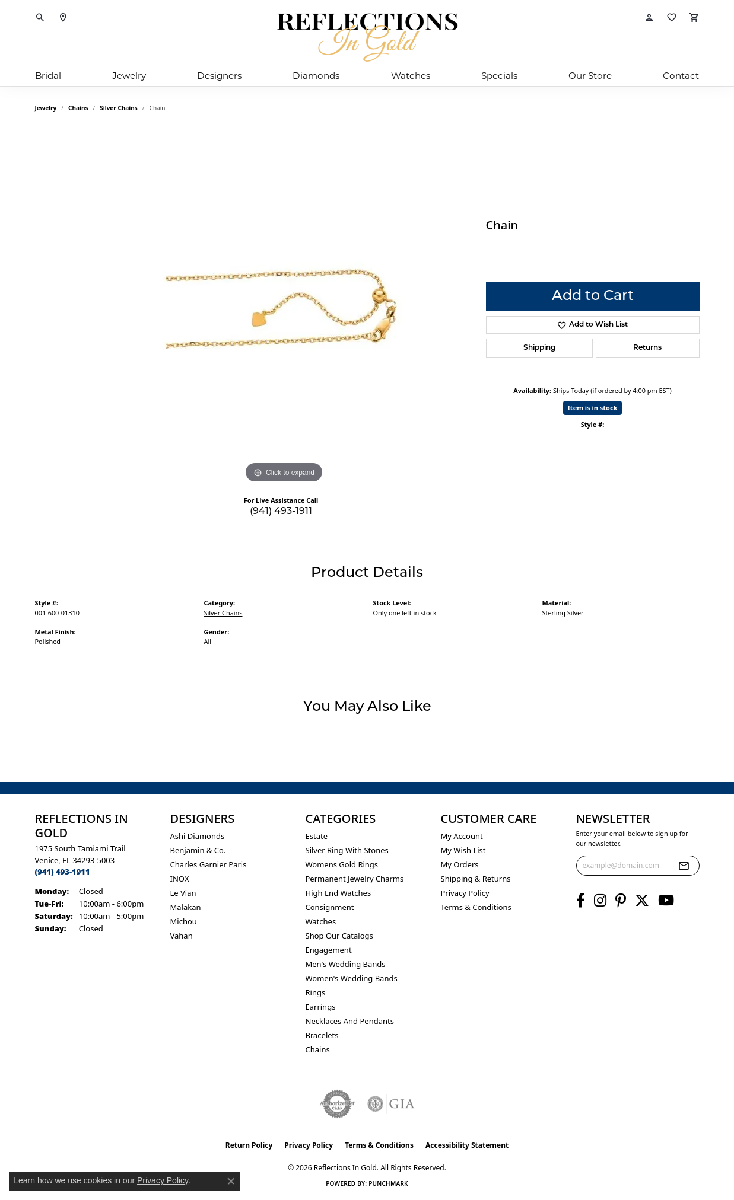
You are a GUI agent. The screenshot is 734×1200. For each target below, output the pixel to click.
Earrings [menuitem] (321, 1006)
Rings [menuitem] (316, 992)
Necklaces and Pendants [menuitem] (350, 1021)
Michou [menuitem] (183, 921)
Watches (410, 75)
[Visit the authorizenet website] (337, 1104)
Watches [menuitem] (321, 921)
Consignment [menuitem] (330, 907)
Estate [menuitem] (317, 836)
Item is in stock (593, 407)
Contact (681, 75)
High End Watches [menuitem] (338, 893)
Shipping (539, 348)
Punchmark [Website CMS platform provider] (388, 1183)
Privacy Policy (465, 893)
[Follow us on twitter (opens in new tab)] (642, 900)
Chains (78, 108)
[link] (63, 18)
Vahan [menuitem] (181, 935)
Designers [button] (219, 75)
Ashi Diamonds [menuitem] (197, 836)
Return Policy (249, 1145)
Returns (647, 348)
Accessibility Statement (467, 1145)
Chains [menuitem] (318, 1049)
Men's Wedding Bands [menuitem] (346, 964)
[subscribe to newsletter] (683, 865)
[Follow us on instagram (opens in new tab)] (600, 900)
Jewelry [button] (129, 75)
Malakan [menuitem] (185, 907)
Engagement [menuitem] (329, 949)
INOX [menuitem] (179, 878)
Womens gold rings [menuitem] (342, 864)
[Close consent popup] (230, 1181)
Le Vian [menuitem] (183, 893)
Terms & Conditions (476, 907)
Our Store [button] (590, 75)
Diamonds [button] (316, 75)
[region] (284, 308)
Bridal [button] (48, 75)
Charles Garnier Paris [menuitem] (208, 864)
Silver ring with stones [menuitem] (347, 850)
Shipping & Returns (476, 878)
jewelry (46, 108)
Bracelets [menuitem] (322, 1035)
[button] (40, 18)
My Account (462, 836)
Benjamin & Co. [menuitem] (198, 850)
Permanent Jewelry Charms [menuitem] (355, 878)
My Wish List (463, 850)
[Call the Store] (62, 871)
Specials (499, 75)
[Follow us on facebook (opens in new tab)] (580, 900)
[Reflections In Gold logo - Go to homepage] (367, 37)
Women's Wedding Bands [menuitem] (352, 978)
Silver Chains (119, 108)
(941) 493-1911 (281, 511)
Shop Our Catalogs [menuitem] (339, 935)
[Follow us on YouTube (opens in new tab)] (666, 900)
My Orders (460, 864)
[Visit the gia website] (391, 1104)
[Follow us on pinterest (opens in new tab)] (620, 900)
